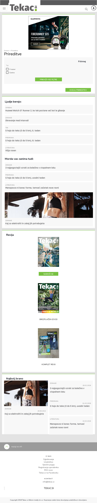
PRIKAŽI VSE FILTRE (48, 79)
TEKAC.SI (49, 488)
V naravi (12, 69)
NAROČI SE (48, 274)
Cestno (12, 73)
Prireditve (14, 51)
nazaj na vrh (13, 446)
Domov (7, 51)
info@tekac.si (48, 482)
